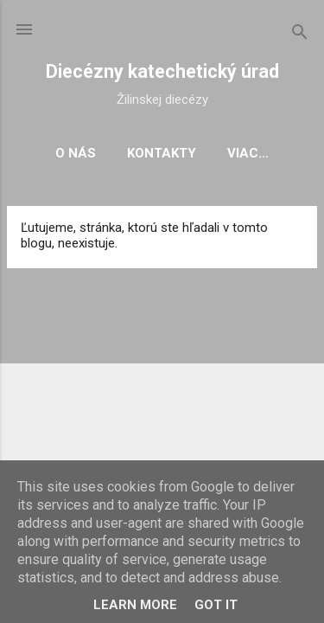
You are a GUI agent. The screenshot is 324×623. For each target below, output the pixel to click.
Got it (216, 605)
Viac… (248, 153)
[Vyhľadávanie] (299, 35)
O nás (75, 153)
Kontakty (161, 153)
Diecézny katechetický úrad (162, 71)
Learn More (135, 605)
